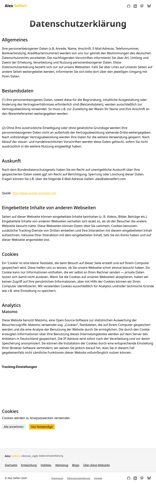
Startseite (11, 465)
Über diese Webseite (96, 465)
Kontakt (98, 478)
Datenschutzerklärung (78, 478)
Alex (16, 5)
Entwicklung (29, 465)
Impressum (57, 478)
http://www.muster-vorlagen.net (34, 193)
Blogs (75, 465)
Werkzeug (61, 465)
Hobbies (46, 465)
